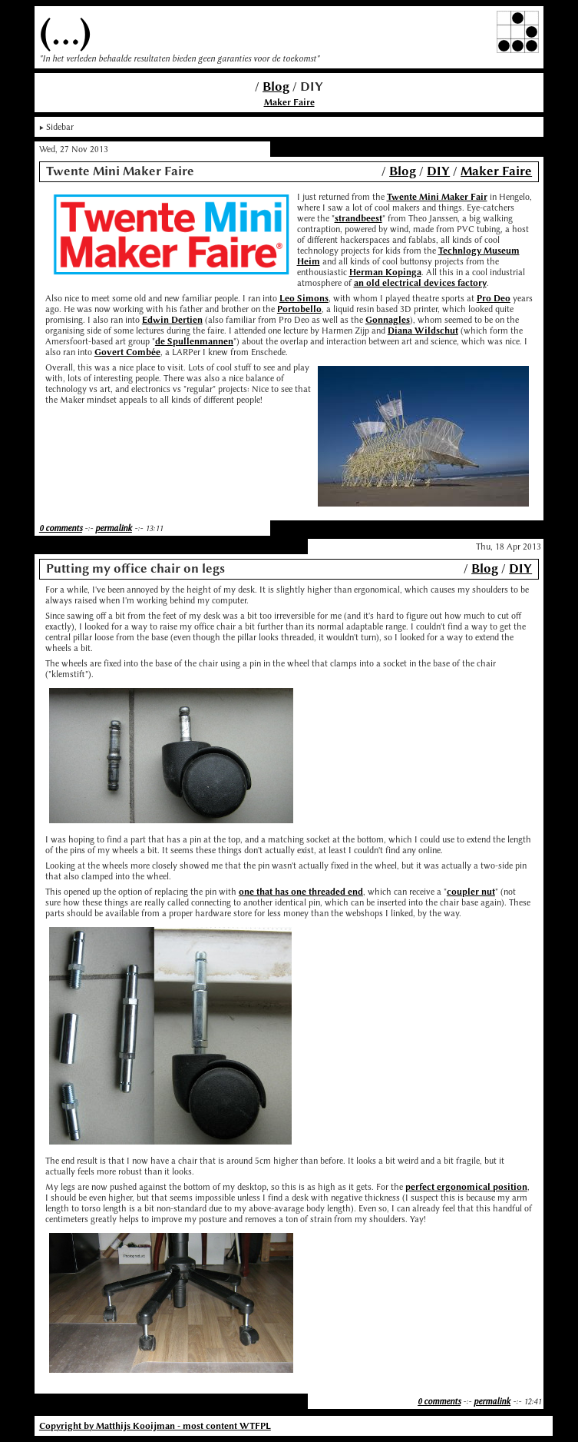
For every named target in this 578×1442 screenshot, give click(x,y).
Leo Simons (304, 298)
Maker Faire (289, 102)
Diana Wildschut (423, 330)
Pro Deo (493, 298)
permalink (113, 528)
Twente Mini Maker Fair (437, 196)
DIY (438, 171)
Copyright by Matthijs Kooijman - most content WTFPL (155, 1425)
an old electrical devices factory (420, 282)
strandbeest (358, 218)
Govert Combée (127, 352)
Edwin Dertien (172, 319)
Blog (276, 86)
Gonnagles (387, 319)
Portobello (299, 309)
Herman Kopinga (385, 272)
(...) (65, 32)
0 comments (60, 528)
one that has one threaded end (301, 891)
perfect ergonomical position (466, 1186)
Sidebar (60, 126)
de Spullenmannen (194, 341)
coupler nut (471, 891)
